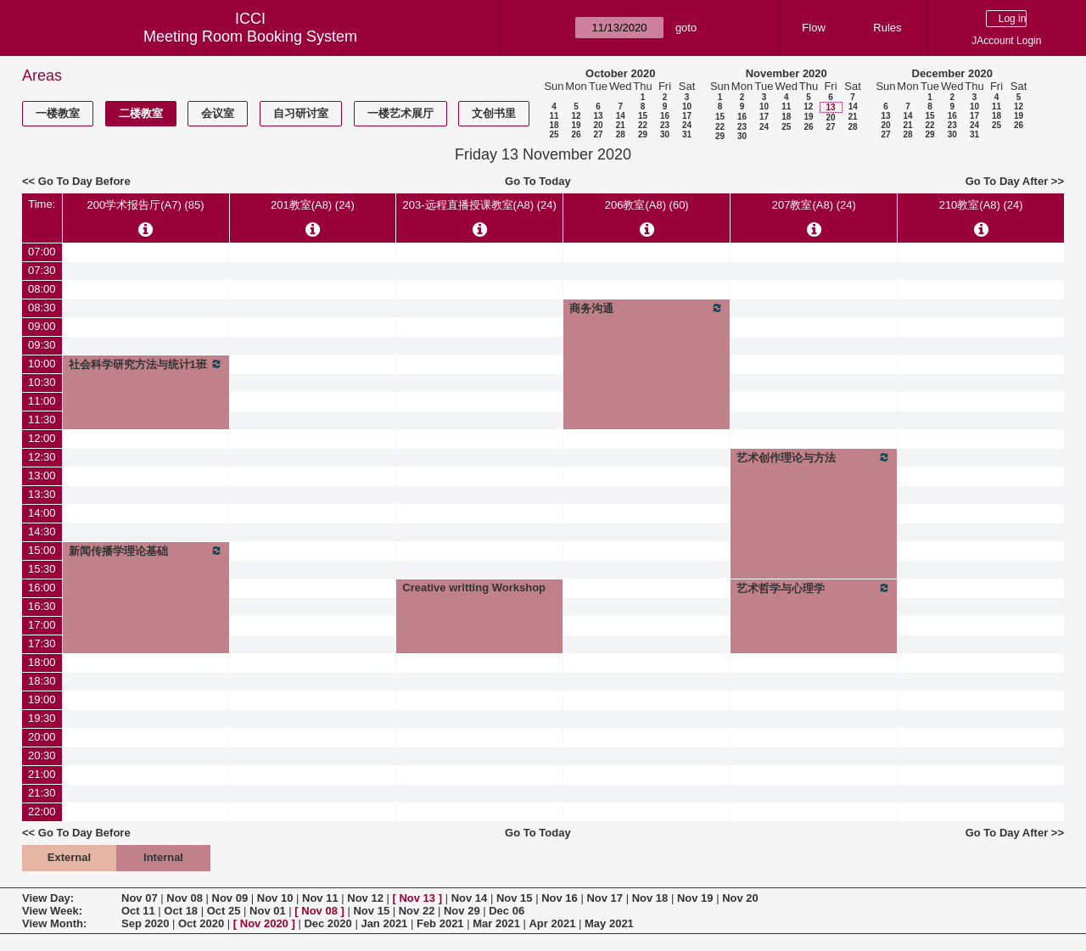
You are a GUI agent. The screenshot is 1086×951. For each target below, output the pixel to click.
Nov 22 (417, 910)
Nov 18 (650, 898)
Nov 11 (320, 898)
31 (686, 134)
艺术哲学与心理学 (813, 588)
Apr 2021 (552, 923)
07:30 (42, 270)
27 (597, 134)
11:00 (42, 400)
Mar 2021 (496, 923)
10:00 (42, 363)
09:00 (42, 326)
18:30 (42, 680)
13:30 (42, 494)
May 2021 (609, 923)
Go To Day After (1007, 181)
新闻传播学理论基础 (146, 550)
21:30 (42, 792)
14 (620, 115)
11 (553, 115)
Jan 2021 (384, 923)
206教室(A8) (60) (647, 205)
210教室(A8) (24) (981, 205)
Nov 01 (267, 910)
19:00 (42, 699)
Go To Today (538, 181)
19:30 (42, 718)
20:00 (42, 736)
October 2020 (620, 73)
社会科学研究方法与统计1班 (146, 364)
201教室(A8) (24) (313, 205)
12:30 (42, 456)
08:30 (42, 307)
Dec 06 (506, 910)
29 (642, 134)
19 (575, 125)
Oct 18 (181, 910)
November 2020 (786, 73)
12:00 (42, 438)
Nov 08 (184, 898)
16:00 (42, 587)
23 (664, 125)
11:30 (42, 419)
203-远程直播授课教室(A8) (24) (480, 205)
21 (620, 125)
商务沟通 (646, 308)
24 (686, 125)
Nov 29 (462, 910)
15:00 (42, 550)
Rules (887, 27)
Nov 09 (230, 898)
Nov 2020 (264, 923)
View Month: (54, 923)
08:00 (42, 289)
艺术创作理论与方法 (813, 457)
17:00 (42, 624)
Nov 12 (365, 898)
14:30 (42, 531)
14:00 (42, 512)
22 (642, 125)
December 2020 (952, 73)
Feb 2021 (440, 923)
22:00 (42, 811)
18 (553, 125)
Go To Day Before (84, 181)
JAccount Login (1006, 41)
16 (664, 115)
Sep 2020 (145, 923)
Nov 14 (469, 898)
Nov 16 (559, 898)
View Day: (48, 898)
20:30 (42, 755)
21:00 (42, 774)
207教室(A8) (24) (814, 205)
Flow (813, 27)
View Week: (52, 910)
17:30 (42, 643)
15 (642, 115)
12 (575, 115)
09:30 (42, 344)
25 (553, 134)
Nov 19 (695, 898)
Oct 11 (138, 910)
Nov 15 (514, 898)
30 (664, 134)
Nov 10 (275, 898)
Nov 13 (417, 898)
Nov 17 (604, 898)
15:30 (42, 568)
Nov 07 (139, 898)
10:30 (42, 382)
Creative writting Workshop (474, 587)
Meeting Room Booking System (250, 36)
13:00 (42, 475)
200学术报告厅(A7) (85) (145, 205)
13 (597, 115)
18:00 (42, 662)
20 (597, 125)
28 (620, 134)
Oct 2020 (201, 923)
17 (686, 115)
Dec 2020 (327, 923)
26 (575, 134)
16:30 (42, 606)
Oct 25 (224, 910)
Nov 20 (740, 898)
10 (686, 106)
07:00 (42, 251)
